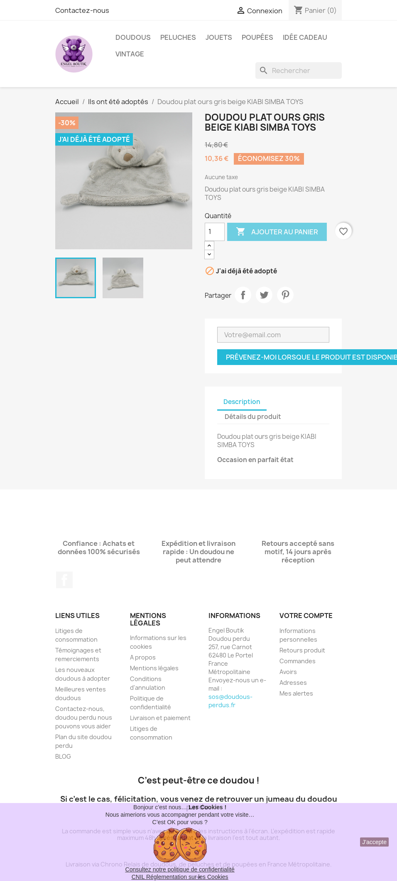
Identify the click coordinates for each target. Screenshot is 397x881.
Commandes (297, 661)
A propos (143, 657)
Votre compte (306, 615)
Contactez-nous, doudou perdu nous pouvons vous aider (83, 717)
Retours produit (302, 650)
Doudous (133, 37)
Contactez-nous (82, 10)
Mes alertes (296, 693)
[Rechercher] (298, 70)
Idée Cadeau (305, 37)
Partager (243, 295)
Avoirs (288, 672)
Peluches (178, 37)
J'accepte (374, 842)
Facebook (64, 580)
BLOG (63, 756)
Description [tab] (241, 401)
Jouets (219, 37)
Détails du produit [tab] (253, 416)
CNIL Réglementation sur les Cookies (180, 877)
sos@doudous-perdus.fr (230, 701)
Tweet (264, 295)
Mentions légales (154, 668)
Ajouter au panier (277, 231)
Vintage (129, 53)
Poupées (257, 37)
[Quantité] (215, 232)
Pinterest (285, 295)
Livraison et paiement (160, 718)
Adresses (293, 682)
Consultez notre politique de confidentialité (180, 869)
